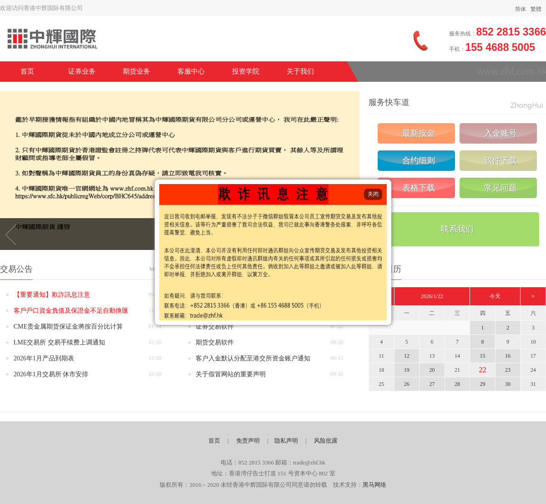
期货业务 (136, 71)
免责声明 (248, 440)
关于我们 (300, 71)
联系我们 (457, 229)
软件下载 (500, 160)
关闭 (373, 194)
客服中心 (191, 71)
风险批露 (326, 440)
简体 (520, 9)
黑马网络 (374, 484)
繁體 (536, 9)
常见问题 (500, 187)
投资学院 (245, 71)
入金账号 (500, 133)
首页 (27, 71)
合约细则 (418, 160)
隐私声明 (286, 440)
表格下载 (418, 187)
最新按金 (418, 133)
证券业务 (82, 71)
